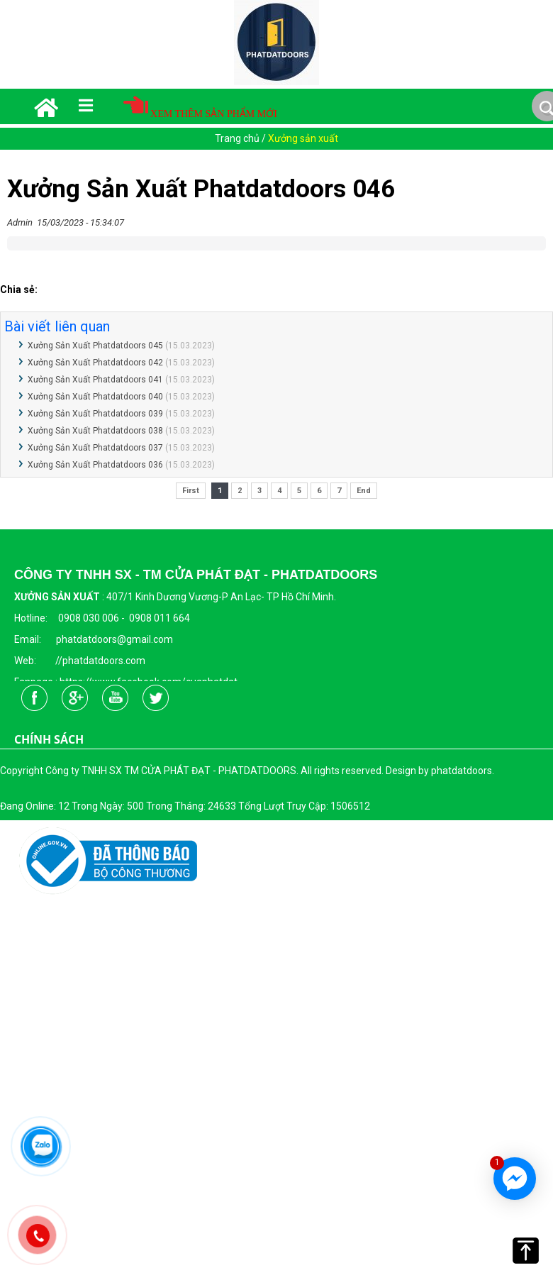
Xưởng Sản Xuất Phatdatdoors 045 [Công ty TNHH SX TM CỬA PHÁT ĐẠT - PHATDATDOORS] (95, 346)
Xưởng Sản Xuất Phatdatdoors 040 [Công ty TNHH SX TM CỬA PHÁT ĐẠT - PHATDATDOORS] (95, 397)
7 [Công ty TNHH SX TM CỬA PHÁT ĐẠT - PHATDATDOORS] (339, 490)
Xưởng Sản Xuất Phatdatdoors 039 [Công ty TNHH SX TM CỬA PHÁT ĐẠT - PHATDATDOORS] (95, 414)
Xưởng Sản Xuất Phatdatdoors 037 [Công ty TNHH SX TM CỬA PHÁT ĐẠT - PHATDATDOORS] (95, 448)
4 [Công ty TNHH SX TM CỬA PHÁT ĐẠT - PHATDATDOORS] (279, 490)
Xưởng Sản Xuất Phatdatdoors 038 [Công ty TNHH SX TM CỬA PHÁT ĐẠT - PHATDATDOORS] (95, 431)
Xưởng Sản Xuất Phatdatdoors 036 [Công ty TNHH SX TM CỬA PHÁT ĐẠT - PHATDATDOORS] (95, 465)
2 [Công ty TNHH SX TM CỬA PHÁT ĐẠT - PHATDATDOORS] (240, 490)
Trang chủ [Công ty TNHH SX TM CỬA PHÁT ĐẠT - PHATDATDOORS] (238, 138)
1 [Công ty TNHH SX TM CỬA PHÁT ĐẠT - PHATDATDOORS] (220, 490)
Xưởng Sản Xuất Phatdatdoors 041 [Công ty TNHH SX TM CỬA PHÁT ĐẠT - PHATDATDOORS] (95, 380)
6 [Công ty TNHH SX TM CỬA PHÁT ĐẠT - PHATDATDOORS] (319, 490)
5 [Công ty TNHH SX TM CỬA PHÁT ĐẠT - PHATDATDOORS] (299, 490)
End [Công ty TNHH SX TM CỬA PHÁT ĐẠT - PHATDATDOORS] (364, 490)
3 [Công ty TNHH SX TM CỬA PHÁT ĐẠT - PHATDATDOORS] (259, 490)
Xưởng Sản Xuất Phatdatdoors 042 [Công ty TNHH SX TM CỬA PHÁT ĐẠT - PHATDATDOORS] (95, 363)
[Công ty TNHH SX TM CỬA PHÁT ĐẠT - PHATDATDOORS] (276, 82)
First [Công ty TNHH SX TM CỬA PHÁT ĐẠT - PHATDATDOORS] (190, 490)
